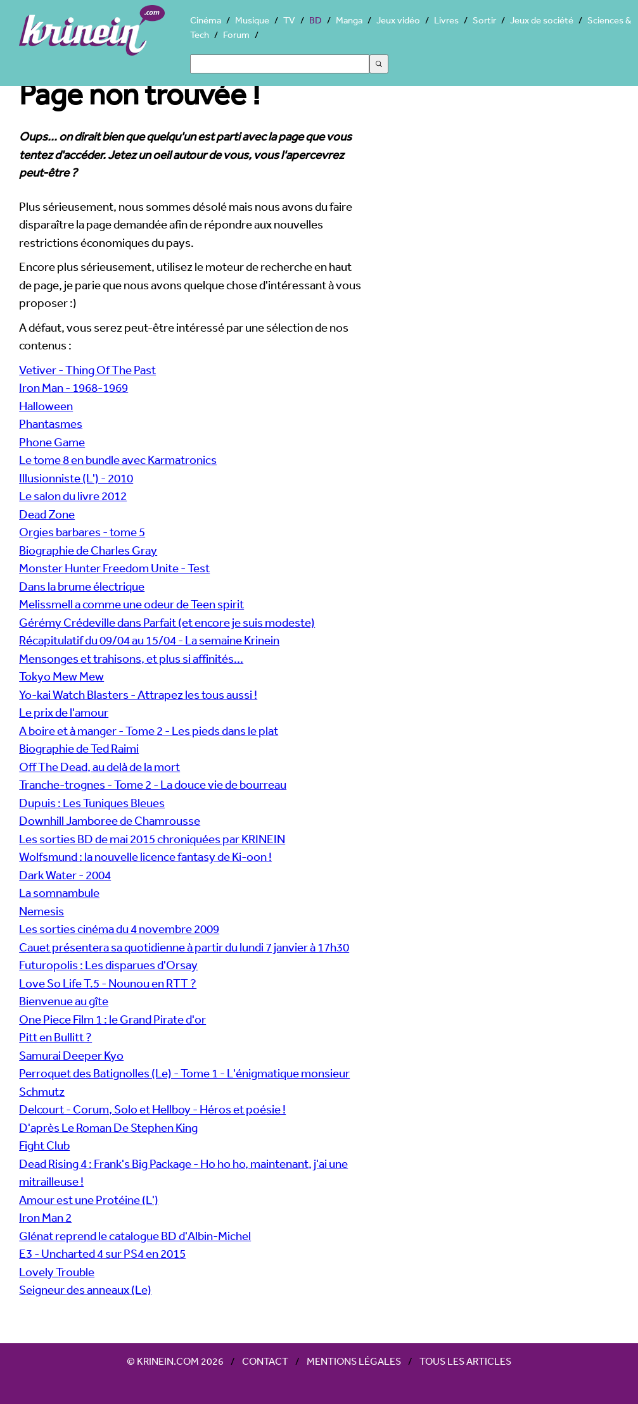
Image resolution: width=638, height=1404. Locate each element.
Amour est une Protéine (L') (88, 1200)
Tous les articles (465, 1361)
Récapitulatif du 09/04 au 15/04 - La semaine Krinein (149, 640)
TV (289, 20)
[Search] (279, 63)
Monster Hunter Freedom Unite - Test (114, 568)
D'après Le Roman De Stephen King (108, 1127)
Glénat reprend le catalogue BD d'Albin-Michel (135, 1236)
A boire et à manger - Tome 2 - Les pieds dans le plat (148, 730)
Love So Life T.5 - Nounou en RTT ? (107, 983)
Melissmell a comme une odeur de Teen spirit (131, 604)
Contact (265, 1361)
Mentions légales (354, 1361)
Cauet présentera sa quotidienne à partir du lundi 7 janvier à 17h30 (184, 947)
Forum (236, 34)
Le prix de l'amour (63, 712)
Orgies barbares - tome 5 (82, 532)
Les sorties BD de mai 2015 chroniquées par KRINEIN (152, 839)
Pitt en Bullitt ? (55, 1037)
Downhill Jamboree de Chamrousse (109, 820)
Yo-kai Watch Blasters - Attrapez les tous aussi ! (138, 694)
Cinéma (205, 20)
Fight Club (44, 1145)
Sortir (484, 20)
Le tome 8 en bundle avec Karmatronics (118, 460)
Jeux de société (541, 20)
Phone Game (52, 442)
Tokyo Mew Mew (61, 676)
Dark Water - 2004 (65, 875)
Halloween (46, 406)
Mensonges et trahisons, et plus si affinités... (131, 658)
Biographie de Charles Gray (88, 550)
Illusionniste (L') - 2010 (76, 478)
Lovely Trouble (56, 1272)
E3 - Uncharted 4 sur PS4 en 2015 (102, 1253)
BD (315, 20)
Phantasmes (50, 423)
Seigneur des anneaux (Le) (85, 1289)
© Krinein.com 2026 (175, 1361)
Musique (252, 20)
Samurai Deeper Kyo (71, 1055)
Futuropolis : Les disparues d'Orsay (108, 965)
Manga (349, 20)
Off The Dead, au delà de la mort (99, 767)
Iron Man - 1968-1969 (73, 387)
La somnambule (59, 892)
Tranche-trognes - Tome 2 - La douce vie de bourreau (152, 784)
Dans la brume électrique (81, 586)
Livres (446, 20)
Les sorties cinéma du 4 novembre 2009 (119, 929)
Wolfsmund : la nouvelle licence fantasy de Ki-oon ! (145, 856)
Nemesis (41, 911)
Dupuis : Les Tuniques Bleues (92, 803)
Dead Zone (47, 514)
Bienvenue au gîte (63, 1001)
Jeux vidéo (398, 20)
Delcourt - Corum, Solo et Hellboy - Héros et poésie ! (152, 1109)
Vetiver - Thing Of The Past (87, 370)
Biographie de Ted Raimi (79, 748)
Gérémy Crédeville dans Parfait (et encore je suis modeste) (167, 622)
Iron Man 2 (45, 1217)
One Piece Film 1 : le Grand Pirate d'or (112, 1019)
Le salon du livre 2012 (73, 496)
